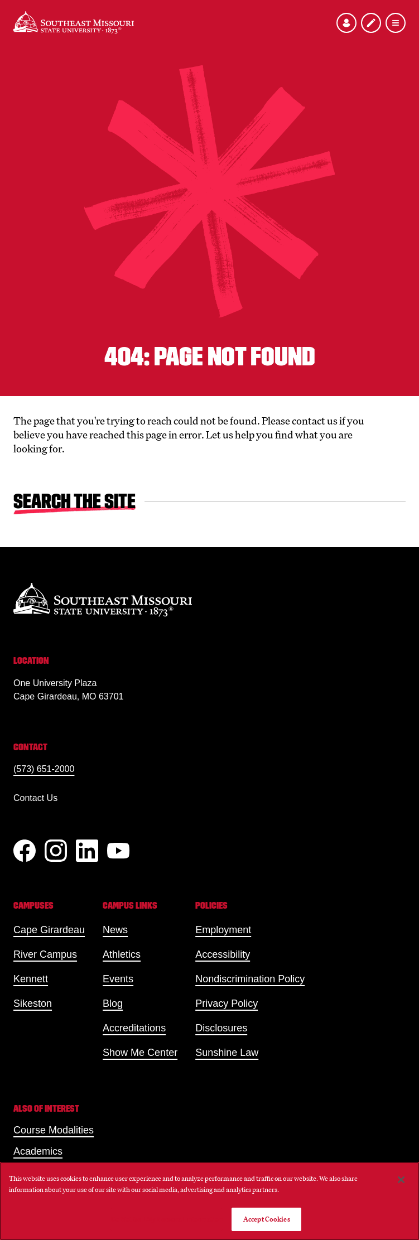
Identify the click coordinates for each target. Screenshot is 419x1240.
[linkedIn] (87, 850)
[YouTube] (118, 850)
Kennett (30, 979)
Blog (113, 1003)
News (115, 929)
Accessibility (222, 954)
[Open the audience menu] (346, 23)
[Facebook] (24, 850)
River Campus (45, 954)
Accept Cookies (266, 1219)
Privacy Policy (226, 1003)
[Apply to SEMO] (371, 23)
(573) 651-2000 (43, 769)
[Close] (401, 1179)
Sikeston (32, 1003)
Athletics (122, 954)
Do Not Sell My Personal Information (166, 1219)
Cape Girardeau (49, 929)
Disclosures (221, 1028)
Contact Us (35, 798)
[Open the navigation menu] (396, 23)
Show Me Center (140, 1052)
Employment (223, 929)
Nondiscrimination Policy (250, 979)
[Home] (73, 22)
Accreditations (134, 1028)
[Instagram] (56, 850)
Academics (37, 1151)
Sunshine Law (226, 1052)
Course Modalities (53, 1130)
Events (118, 979)
